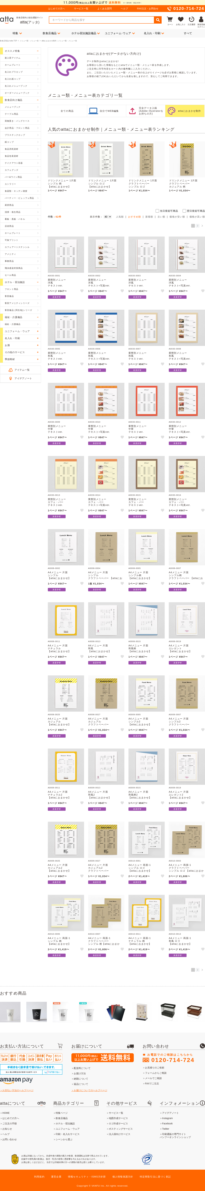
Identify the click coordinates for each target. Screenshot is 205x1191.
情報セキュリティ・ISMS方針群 (87, 1176)
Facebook (167, 1123)
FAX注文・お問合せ (147, 8)
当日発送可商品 (169, 211)
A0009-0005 (134, 715)
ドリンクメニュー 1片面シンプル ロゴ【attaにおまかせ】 (102, 183)
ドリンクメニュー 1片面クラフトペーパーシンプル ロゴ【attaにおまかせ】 (143, 185)
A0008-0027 (94, 715)
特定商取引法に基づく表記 (155, 1176)
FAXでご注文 (152, 1083)
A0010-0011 (134, 934)
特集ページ (62, 1113)
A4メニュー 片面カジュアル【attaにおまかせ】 (59, 721)
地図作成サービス (118, 1118)
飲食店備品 (51, 33)
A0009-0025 (54, 861)
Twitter (165, 1128)
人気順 (120, 216)
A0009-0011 (54, 788)
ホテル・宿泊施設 (65, 1123)
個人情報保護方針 (122, 1176)
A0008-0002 (54, 568)
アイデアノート (23, 378)
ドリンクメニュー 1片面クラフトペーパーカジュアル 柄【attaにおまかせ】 (183, 185)
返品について (81, 1084)
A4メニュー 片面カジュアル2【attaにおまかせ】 (59, 868)
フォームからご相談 (156, 1073)
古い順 (161, 216)
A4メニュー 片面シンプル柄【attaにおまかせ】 (140, 575)
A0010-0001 (134, 861)
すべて (188, 33)
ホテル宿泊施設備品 (85, 33)
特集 (17, 33)
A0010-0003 (175, 861)
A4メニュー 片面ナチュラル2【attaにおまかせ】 (59, 794)
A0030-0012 (175, 422)
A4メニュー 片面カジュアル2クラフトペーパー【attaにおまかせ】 (99, 869)
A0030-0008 (175, 349)
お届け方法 (80, 1073)
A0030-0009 (54, 422)
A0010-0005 (54, 934)
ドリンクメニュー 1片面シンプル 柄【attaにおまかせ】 (62, 183)
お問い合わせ (9, 1139)
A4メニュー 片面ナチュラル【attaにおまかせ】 (59, 648)
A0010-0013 (175, 934)
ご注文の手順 (9, 1123)
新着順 (149, 216)
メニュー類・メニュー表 (29, 41)
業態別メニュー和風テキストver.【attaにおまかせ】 (59, 357)
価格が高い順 (197, 216)
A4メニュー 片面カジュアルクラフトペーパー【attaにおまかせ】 (99, 723)
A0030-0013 (54, 495)
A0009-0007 (175, 715)
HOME (6, 1113)
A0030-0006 (94, 349)
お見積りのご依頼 (154, 1067)
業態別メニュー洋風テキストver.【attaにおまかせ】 (59, 284)
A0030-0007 (134, 349)
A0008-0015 (134, 641)
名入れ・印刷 (154, 33)
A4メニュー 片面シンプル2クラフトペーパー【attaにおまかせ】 (180, 723)
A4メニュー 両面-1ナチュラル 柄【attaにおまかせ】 (140, 941)
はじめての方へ (56, 8)
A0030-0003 (134, 276)
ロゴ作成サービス (118, 1123)
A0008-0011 (54, 641)
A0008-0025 (54, 715)
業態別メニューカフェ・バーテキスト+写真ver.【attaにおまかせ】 (99, 503)
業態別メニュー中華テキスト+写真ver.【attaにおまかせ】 (99, 430)
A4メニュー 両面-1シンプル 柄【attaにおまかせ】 (59, 941)
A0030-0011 (134, 422)
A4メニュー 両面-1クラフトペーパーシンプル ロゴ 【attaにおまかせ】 (186, 869)
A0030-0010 (94, 422)
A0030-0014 (94, 495)
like (82, 291)
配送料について (82, 1068)
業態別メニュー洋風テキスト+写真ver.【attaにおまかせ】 (99, 284)
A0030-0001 (54, 276)
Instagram (167, 1118)
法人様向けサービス (119, 1134)
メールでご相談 (153, 1078)
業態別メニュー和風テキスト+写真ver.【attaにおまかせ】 (99, 357)
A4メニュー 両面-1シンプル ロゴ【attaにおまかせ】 (140, 868)
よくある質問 (104, 8)
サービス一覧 (81, 8)
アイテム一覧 (22, 369)
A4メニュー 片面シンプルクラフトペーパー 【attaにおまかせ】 (105, 576)
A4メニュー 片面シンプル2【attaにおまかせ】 (140, 721)
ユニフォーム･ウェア (120, 33)
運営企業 (56, 1176)
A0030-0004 (175, 276)
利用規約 (39, 1176)
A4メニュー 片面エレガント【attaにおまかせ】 (180, 648)
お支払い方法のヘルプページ (17, 1090)
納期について (81, 1078)
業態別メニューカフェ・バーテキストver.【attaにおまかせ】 (59, 503)
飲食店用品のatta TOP (8, 41)
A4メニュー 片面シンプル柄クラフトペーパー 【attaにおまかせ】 (186, 576)
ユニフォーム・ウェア (68, 1128)
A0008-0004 (94, 568)
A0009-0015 (134, 788)
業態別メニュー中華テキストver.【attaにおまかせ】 (59, 430)
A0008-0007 (175, 568)
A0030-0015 (134, 495)
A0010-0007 (94, 934)
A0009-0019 (175, 788)
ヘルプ (124, 8)
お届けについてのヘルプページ (90, 1090)
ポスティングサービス (121, 1128)
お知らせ (7, 1128)
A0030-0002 (94, 276)
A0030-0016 (175, 495)
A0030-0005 (54, 349)
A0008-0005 (134, 568)
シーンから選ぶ (64, 1139)
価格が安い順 (177, 216)
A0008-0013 (94, 641)
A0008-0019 (175, 641)
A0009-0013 (94, 788)
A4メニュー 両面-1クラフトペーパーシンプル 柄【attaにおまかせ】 (104, 942)
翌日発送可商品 (196, 211)
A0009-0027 (94, 861)
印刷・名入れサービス (68, 1134)
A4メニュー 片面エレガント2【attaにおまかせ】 (180, 794)
